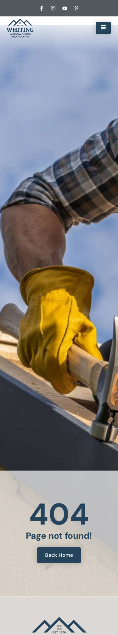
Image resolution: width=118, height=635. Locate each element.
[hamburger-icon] (103, 27)
